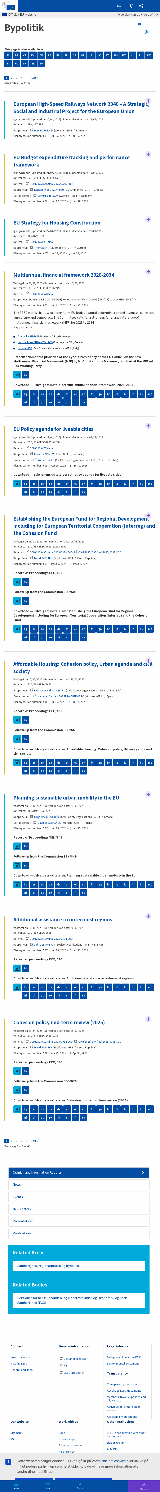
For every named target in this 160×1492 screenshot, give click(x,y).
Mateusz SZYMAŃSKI (47, 823)
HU (116, 55)
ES (8, 55)
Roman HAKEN (43, 460)
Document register (74, 1359)
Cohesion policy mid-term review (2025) (59, 1022)
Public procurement (71, 1445)
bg (25, 394)
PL (140, 55)
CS (24, 55)
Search (80, 1488)
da (50, 394)
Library (63, 1365)
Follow (148, 101)
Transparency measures (122, 1384)
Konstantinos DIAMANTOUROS (49, 190)
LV (99, 55)
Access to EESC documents (124, 1391)
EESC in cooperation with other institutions (126, 1435)
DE (41, 55)
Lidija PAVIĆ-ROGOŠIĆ (45, 817)
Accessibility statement (122, 1417)
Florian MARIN (40, 454)
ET (49, 55)
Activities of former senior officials (123, 1409)
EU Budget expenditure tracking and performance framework (71, 161)
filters (139, 25)
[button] (141, 6)
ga (100, 394)
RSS (148, 32)
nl (25, 402)
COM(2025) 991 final (39, 242)
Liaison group (115, 1443)
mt (150, 394)
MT (124, 55)
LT (107, 55)
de (59, 394)
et (67, 394)
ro (50, 402)
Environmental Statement (123, 1364)
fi (75, 402)
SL (33, 64)
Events (18, 1196)
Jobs (62, 1433)
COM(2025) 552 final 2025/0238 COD (49, 552)
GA (74, 55)
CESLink (112, 1449)
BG (16, 55)
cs (42, 394)
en (83, 394)
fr (92, 394)
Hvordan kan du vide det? (138, 14)
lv (125, 394)
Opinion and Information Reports (37, 1172)
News (17, 1184)
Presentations (23, 1221)
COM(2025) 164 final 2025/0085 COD (97, 1042)
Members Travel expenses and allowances (126, 1399)
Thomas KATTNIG (42, 248)
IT (91, 55)
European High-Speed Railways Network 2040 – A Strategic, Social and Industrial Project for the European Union (81, 107)
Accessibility (131, 6)
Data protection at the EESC (124, 1357)
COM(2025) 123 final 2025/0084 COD (49, 1042)
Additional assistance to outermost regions (62, 919)
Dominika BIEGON (45, 196)
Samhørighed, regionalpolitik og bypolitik (48, 1265)
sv (83, 402)
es (34, 394)
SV (41, 64)
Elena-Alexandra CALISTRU (47, 690)
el (75, 394)
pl (34, 402)
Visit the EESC (18, 1364)
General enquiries (21, 1370)
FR (57, 55)
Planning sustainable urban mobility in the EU (66, 798)
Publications (22, 1233)
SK (24, 64)
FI (8, 64)
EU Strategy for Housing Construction (57, 223)
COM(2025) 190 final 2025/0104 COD (49, 939)
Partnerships (67, 1452)
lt (133, 394)
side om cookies (114, 1461)
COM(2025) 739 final (39, 448)
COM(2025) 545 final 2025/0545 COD (49, 184)
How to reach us (20, 1357)
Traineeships (67, 1439)
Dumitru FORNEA (41, 130)
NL (132, 55)
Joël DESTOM (40, 945)
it (117, 394)
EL (66, 55)
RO (16, 64)
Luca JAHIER (25, 348)
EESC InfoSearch (72, 1373)
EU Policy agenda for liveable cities (53, 429)
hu (141, 394)
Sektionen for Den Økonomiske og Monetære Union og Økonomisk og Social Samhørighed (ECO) (73, 1300)
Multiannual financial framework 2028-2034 (63, 275)
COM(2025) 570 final (39, 294)
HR (82, 55)
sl (67, 402)
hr (108, 394)
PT (149, 55)
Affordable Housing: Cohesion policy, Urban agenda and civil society (82, 667)
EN (33, 55)
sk (58, 402)
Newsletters (22, 1209)
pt (42, 402)
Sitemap (15, 1433)
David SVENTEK (41, 558)
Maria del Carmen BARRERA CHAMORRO (58, 696)
